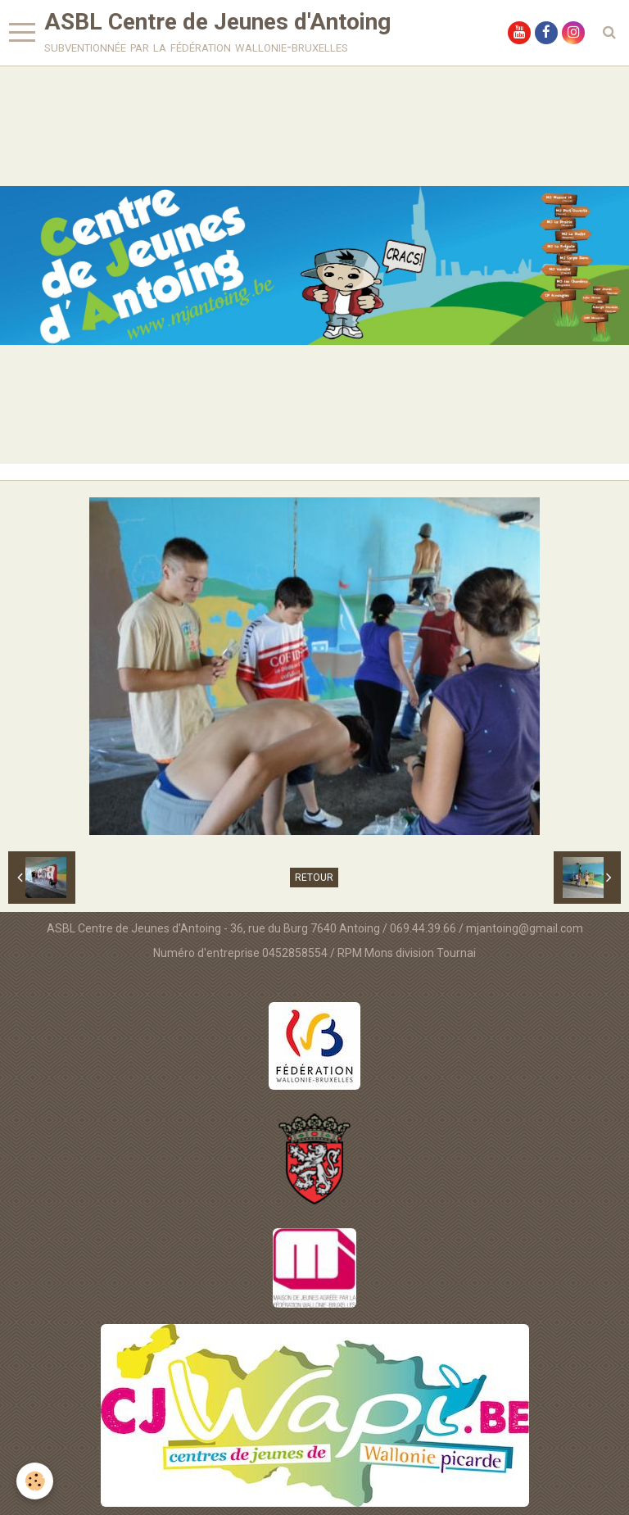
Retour (314, 877)
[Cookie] (34, 1481)
